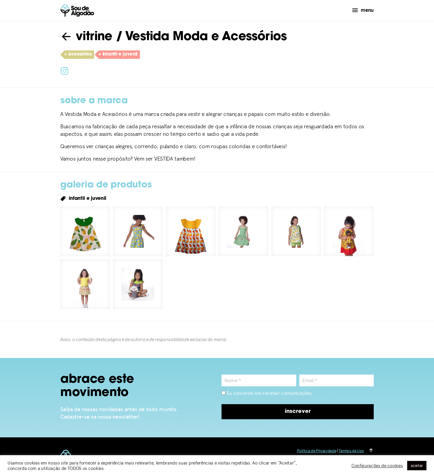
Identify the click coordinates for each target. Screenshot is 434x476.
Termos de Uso (351, 451)
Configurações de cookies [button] (377, 465)
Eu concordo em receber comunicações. (267, 393)
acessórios (78, 54)
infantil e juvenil (118, 54)
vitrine (86, 37)
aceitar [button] (417, 465)
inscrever (298, 411)
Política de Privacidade (316, 451)
